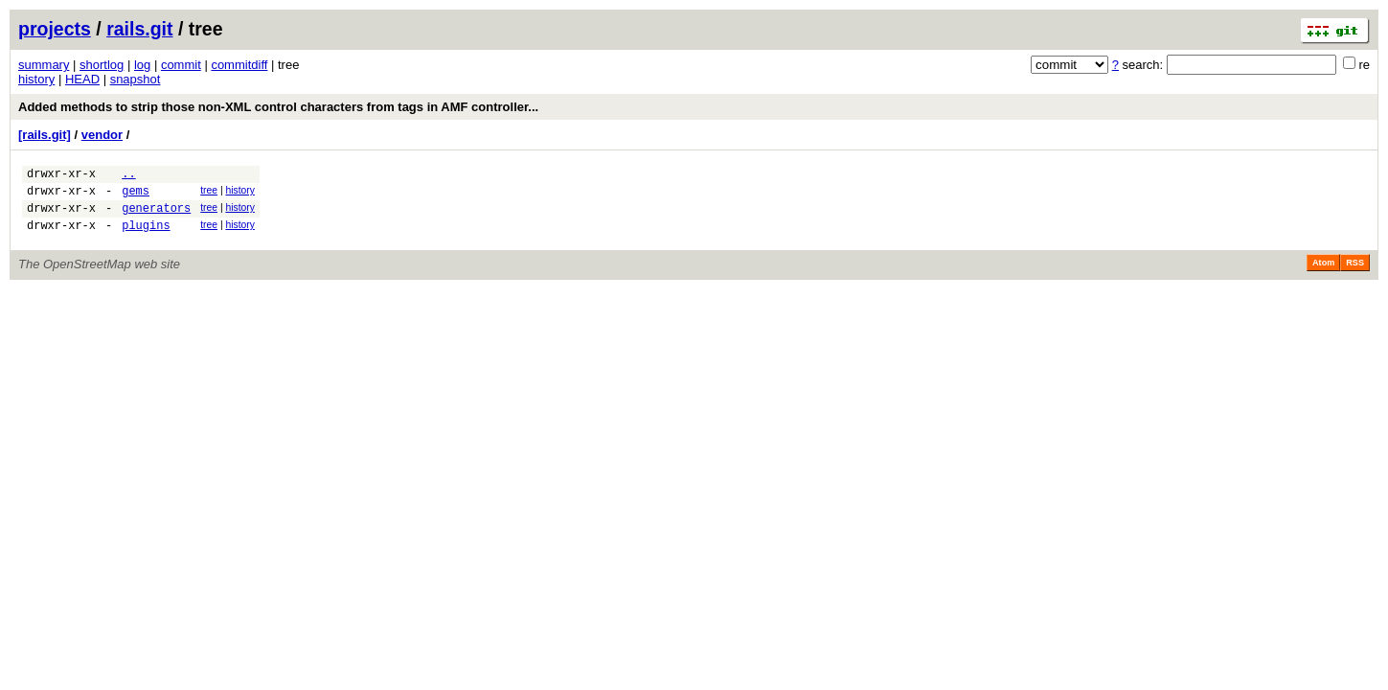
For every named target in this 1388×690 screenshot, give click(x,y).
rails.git (139, 28)
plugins (146, 236)
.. (128, 176)
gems (135, 196)
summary (43, 65)
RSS (1355, 274)
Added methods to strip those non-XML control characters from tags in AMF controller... (278, 107)
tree (208, 193)
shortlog (102, 65)
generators (156, 216)
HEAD (82, 79)
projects (54, 28)
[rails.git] (44, 134)
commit (181, 65)
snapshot (135, 79)
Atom (1323, 274)
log (142, 65)
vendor (102, 134)
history (36, 79)
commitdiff (239, 65)
